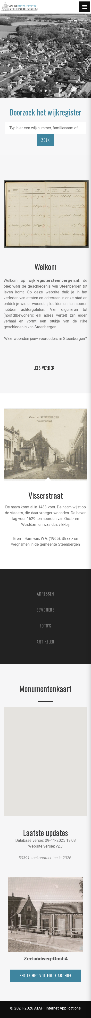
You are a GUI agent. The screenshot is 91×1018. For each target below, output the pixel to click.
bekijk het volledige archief (45, 976)
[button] (46, 758)
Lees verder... (45, 368)
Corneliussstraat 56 (45, 959)
